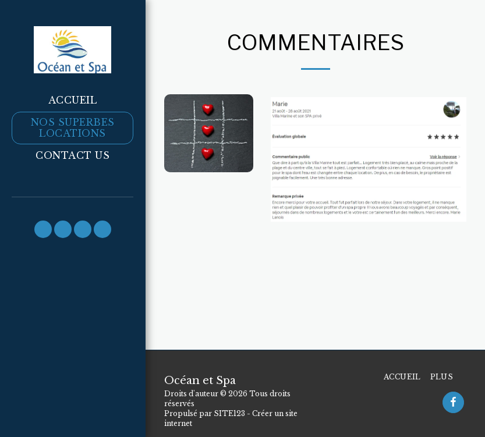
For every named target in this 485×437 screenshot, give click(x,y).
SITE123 (229, 413)
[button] (43, 229)
